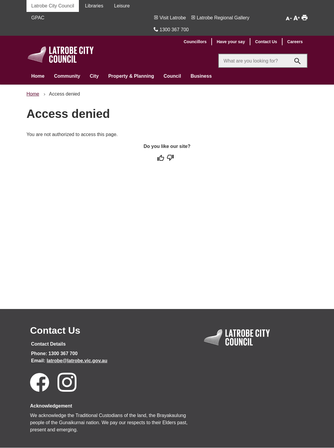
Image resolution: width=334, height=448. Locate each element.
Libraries (94, 5)
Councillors (195, 41)
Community (67, 76)
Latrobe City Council (52, 5)
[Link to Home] (237, 346)
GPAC (37, 17)
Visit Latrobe (173, 17)
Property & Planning (131, 76)
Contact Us (266, 41)
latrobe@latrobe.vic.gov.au (77, 360)
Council (172, 76)
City (94, 76)
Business (201, 76)
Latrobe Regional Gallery (223, 17)
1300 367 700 (174, 29)
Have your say (231, 41)
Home (37, 76)
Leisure (121, 5)
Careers (295, 41)
